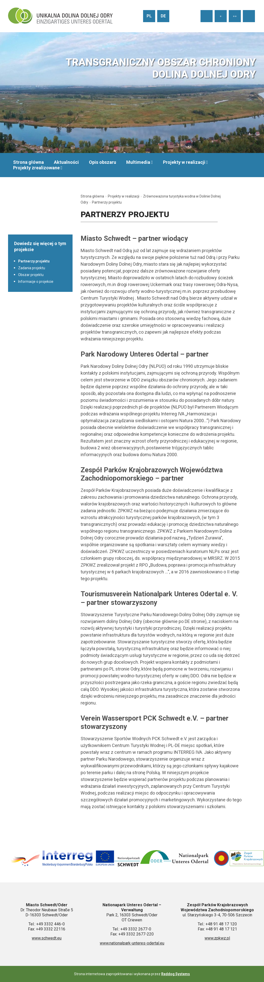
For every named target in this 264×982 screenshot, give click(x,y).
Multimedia (138, 162)
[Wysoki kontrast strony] (249, 16)
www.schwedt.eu (46, 938)
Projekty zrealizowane (36, 167)
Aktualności (66, 162)
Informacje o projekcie (35, 282)
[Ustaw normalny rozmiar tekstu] (207, 16)
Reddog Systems (175, 974)
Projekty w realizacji (184, 162)
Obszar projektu (31, 275)
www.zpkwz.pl (217, 938)
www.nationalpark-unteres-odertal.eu (132, 943)
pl (149, 16)
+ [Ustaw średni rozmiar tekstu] (221, 16)
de (163, 16)
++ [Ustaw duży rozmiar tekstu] (235, 16)
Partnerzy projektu (34, 261)
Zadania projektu (31, 268)
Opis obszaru (102, 162)
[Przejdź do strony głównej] (60, 16)
